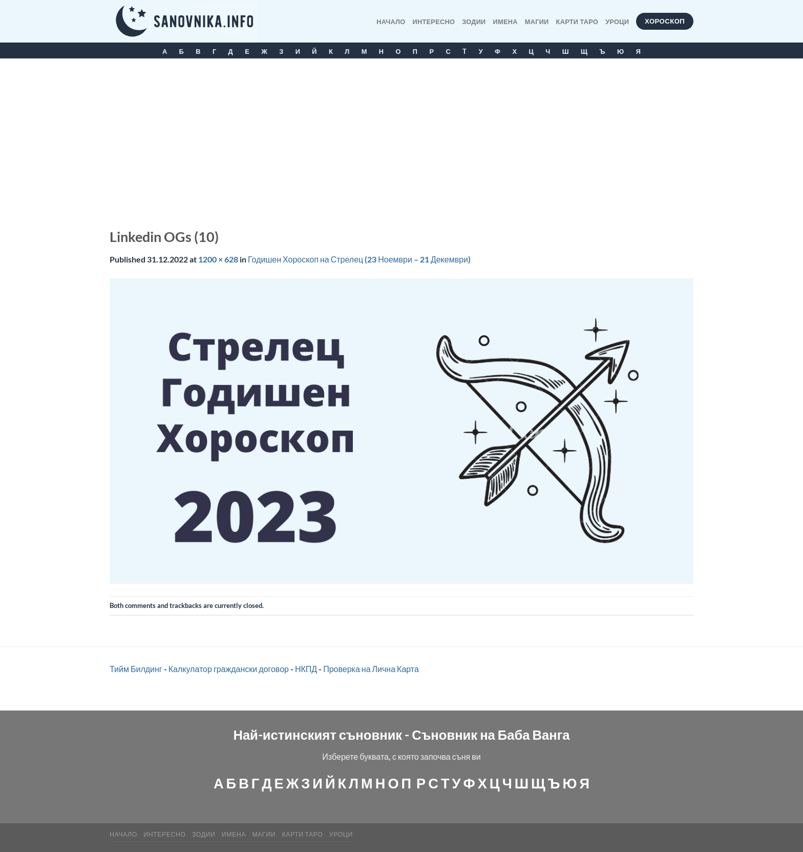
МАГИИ (537, 21)
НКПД (306, 669)
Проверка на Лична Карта (371, 669)
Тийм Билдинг (136, 669)
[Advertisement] (401, 135)
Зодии (473, 21)
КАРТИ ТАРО (577, 21)
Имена (505, 21)
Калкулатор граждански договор (228, 669)
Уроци (617, 21)
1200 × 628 (218, 259)
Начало (390, 21)
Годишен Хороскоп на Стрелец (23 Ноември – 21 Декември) (359, 259)
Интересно (434, 21)
